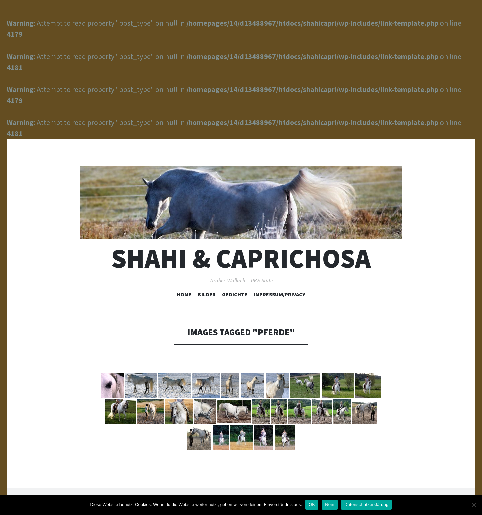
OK (312, 504)
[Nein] (473, 504)
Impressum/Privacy (279, 294)
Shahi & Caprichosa (241, 258)
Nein (329, 504)
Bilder (207, 294)
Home (184, 294)
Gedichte (234, 294)
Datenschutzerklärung (366, 504)
